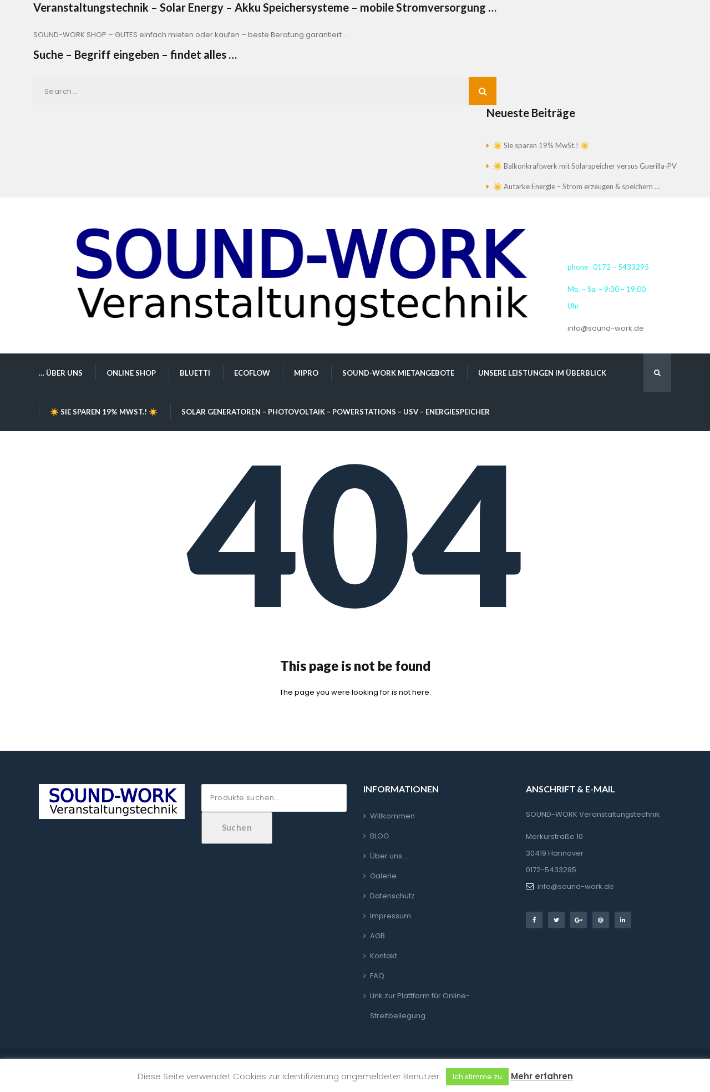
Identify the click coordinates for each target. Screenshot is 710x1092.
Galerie (383, 876)
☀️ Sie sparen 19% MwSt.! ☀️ (541, 145)
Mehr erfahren (542, 1076)
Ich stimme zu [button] (477, 1076)
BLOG (379, 836)
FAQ (377, 975)
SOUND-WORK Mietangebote (398, 372)
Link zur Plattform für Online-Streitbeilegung (420, 1005)
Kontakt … (387, 956)
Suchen (237, 827)
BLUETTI (195, 372)
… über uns (61, 372)
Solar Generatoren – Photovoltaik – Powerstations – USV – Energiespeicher (335, 411)
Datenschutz (392, 896)
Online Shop (131, 372)
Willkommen (392, 816)
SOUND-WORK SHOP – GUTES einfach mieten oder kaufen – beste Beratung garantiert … (190, 34)
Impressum (390, 916)
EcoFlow (252, 372)
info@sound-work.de (605, 328)
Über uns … (389, 856)
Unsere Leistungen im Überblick (542, 372)
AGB (377, 936)
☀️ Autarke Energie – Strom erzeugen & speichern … (576, 186)
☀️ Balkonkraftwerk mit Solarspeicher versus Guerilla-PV (585, 165)
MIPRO (306, 372)
